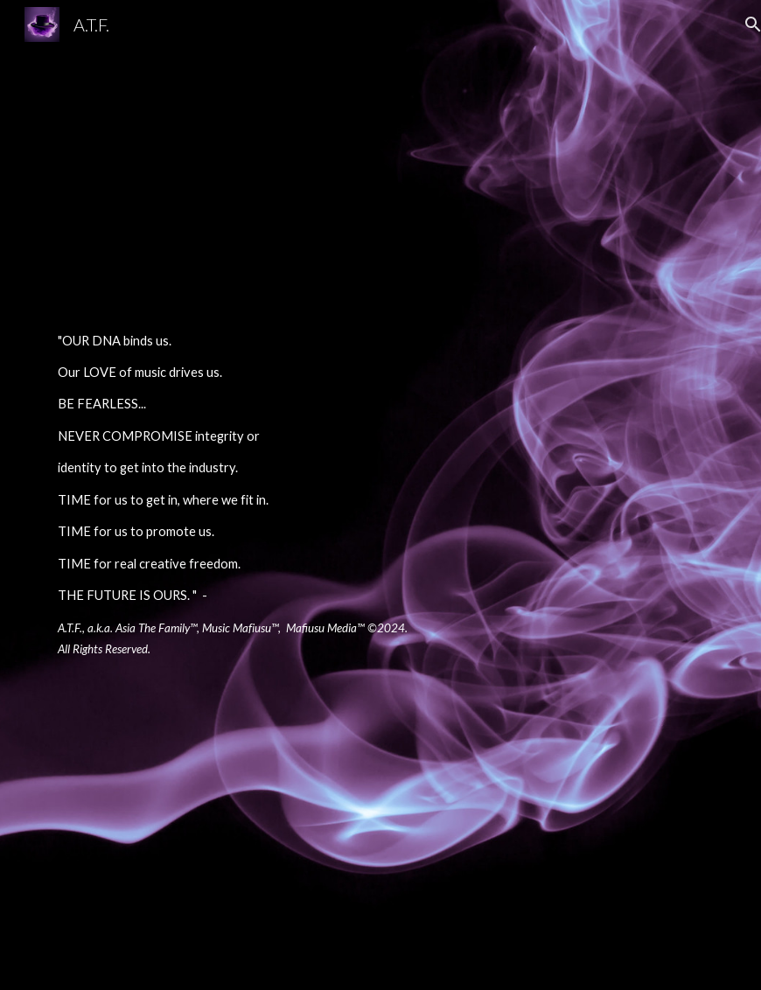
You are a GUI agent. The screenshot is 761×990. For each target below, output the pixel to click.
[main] (240, 495)
